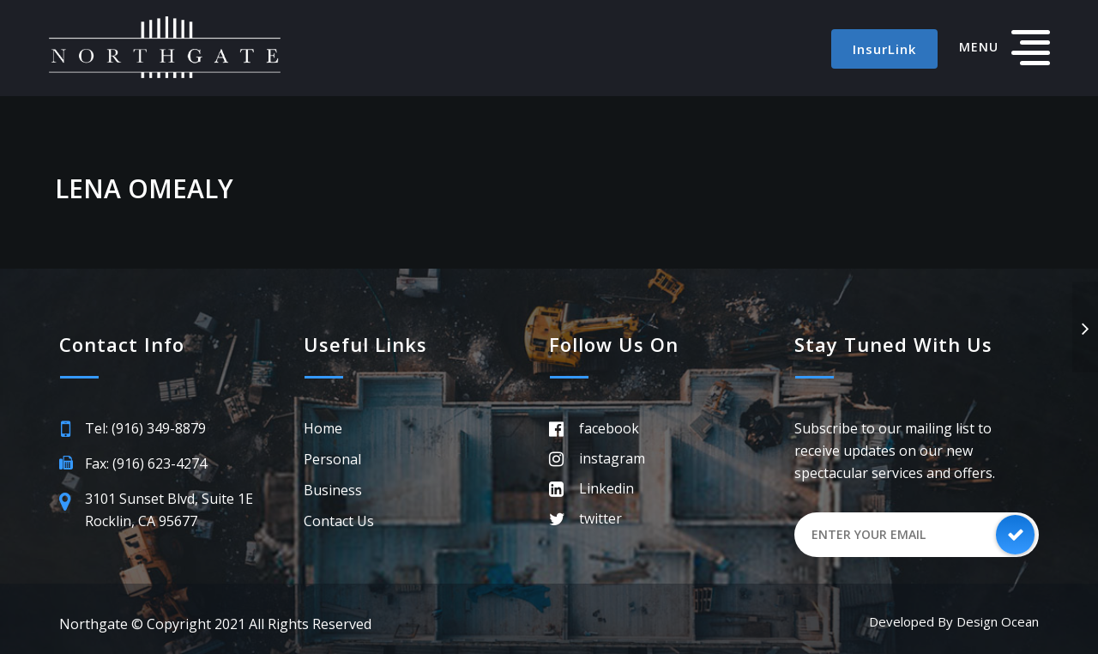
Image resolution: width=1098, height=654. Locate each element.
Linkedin (606, 488)
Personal (332, 459)
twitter (600, 518)
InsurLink (884, 49)
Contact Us (339, 521)
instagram (612, 458)
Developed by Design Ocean (954, 621)
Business (333, 490)
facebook (609, 428)
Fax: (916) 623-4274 (146, 463)
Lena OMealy (144, 189)
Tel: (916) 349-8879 (145, 428)
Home (323, 428)
